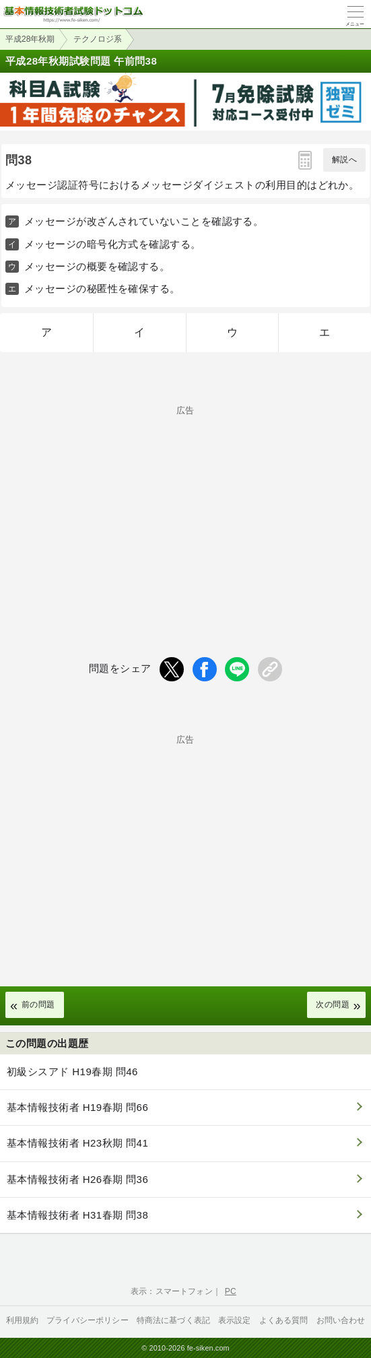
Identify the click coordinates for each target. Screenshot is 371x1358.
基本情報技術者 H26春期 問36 (77, 1179)
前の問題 (38, 1004)
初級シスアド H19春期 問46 (72, 1071)
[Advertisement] (185, 509)
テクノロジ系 (97, 39)
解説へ (344, 159)
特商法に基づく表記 (173, 1320)
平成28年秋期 (30, 39)
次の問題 (332, 1004)
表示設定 (234, 1320)
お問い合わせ (341, 1320)
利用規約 (22, 1320)
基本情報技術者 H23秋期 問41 (77, 1143)
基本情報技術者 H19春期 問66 (77, 1107)
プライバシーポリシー (87, 1320)
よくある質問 (283, 1320)
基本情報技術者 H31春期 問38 (77, 1215)
